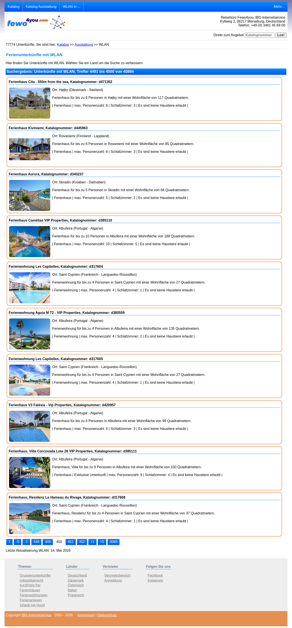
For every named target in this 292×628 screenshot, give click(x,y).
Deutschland (77, 575)
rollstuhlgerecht (31, 580)
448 (36, 542)
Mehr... (279, 6)
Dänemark (76, 580)
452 (82, 542)
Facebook (155, 575)
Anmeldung (113, 580)
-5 (17, 542)
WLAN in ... (71, 6)
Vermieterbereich (117, 575)
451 (71, 542)
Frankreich (76, 595)
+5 (102, 542)
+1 (92, 542)
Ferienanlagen (31, 600)
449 (48, 542)
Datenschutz (107, 615)
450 (59, 542)
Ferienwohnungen (33, 595)
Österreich (76, 585)
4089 (114, 542)
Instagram (155, 580)
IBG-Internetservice (36, 615)
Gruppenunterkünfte (35, 575)
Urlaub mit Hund (32, 605)
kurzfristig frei (30, 585)
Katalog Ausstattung (41, 6)
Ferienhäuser (30, 590)
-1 (26, 542)
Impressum (86, 615)
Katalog (13, 6)
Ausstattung (84, 44)
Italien (72, 590)
